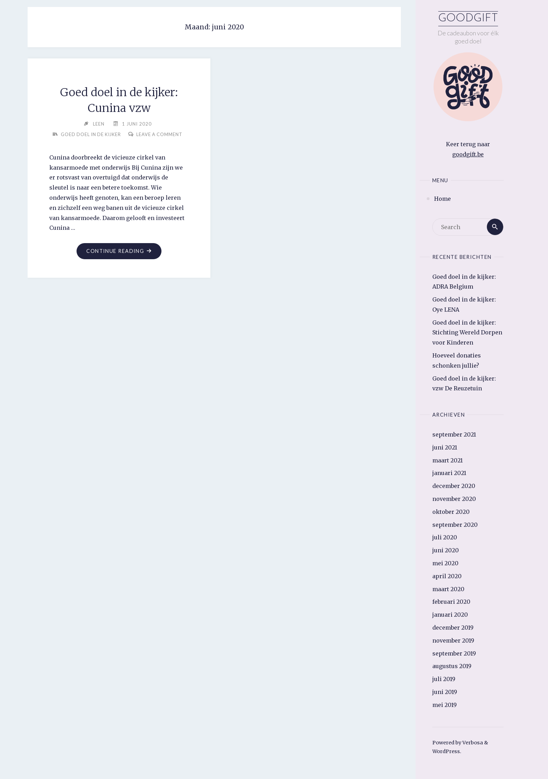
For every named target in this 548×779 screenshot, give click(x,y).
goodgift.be (468, 154)
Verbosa (472, 742)
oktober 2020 (451, 511)
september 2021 (454, 434)
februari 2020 (451, 602)
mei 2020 (445, 563)
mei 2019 (444, 704)
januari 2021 (449, 473)
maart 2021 (447, 460)
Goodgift (468, 18)
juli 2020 (444, 537)
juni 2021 (444, 447)
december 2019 (453, 627)
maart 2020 (448, 589)
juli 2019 (443, 678)
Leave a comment (121, 145)
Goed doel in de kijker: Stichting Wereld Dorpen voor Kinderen (467, 332)
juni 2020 (445, 550)
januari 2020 (450, 614)
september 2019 (454, 653)
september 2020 (455, 524)
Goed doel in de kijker (122, 134)
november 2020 (454, 498)
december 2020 (453, 485)
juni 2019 (444, 691)
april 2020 (447, 576)
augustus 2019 (451, 666)
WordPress (446, 752)
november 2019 (453, 640)
